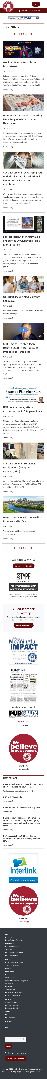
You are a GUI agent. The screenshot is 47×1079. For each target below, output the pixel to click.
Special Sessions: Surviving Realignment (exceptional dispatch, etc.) (19, 467)
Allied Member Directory (23, 611)
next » (31, 34)
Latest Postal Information (14, 940)
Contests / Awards (11, 1005)
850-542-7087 (22, 1053)
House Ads (8, 987)
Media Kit (8, 968)
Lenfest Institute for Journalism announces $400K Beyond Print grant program (22, 240)
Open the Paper (23, 721)
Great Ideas (9, 984)
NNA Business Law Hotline (14, 953)
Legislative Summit (11, 1008)
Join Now (8, 950)
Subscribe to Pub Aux (12, 965)
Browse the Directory (23, 625)
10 (28, 34)
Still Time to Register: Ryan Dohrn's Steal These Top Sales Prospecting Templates (20, 347)
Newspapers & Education (13, 993)
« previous (15, 34)
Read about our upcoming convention (18, 791)
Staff (6, 1024)
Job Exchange (10, 990)
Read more (8, 90)
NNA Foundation (10, 1018)
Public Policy (9, 937)
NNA (6, 1015)
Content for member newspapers (16, 981)
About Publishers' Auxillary (14, 962)
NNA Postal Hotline (11, 956)
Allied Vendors (10, 978)
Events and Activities (12, 947)
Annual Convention (11, 1002)
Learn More (23, 769)
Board (7, 1027)
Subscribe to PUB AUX (23, 726)
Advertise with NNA (23, 560)
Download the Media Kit (23, 566)
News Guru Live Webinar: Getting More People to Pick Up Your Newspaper (22, 119)
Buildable (38, 1072)
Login (36, 4)
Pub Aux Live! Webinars (13, 995)
